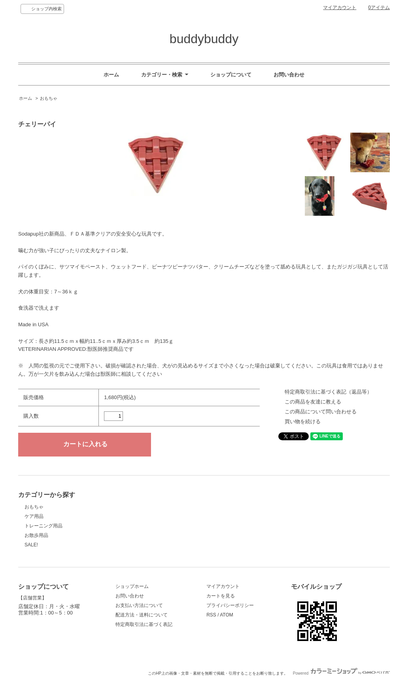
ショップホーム (132, 586)
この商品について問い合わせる (321, 412)
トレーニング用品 (43, 526)
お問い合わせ (289, 75)
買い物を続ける (303, 421)
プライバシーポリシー (230, 605)
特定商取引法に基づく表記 (143, 624)
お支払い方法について (139, 605)
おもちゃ (48, 98)
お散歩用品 (36, 535)
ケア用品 (34, 516)
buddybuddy (204, 39)
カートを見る (220, 596)
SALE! (31, 545)
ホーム (111, 75)
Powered (341, 673)
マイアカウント (339, 7)
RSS (211, 615)
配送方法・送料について (141, 615)
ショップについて (230, 75)
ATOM (226, 615)
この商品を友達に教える (313, 402)
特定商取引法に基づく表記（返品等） (328, 392)
